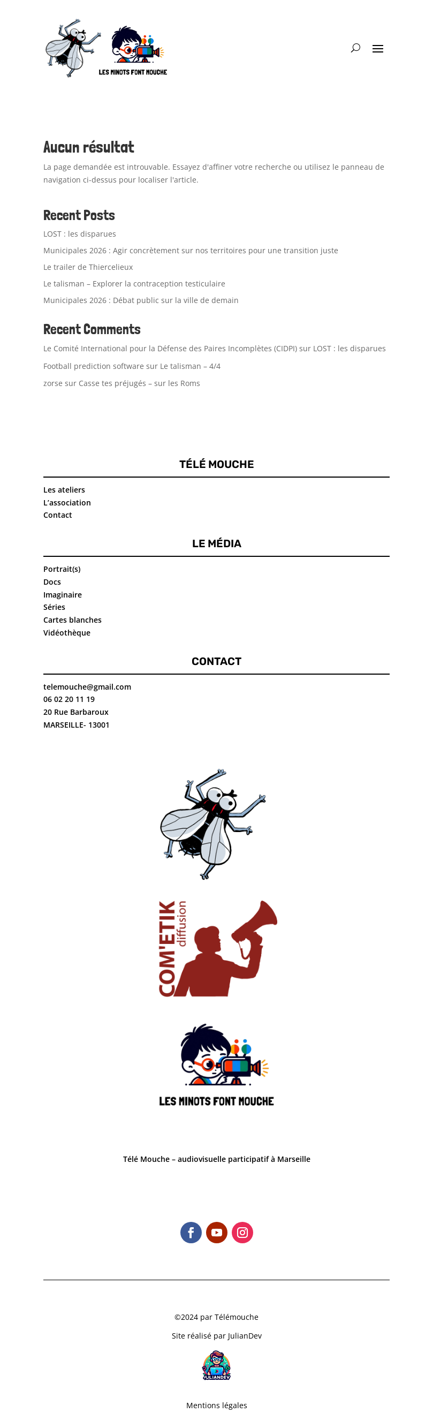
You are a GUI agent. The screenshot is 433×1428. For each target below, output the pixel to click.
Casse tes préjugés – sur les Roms (139, 383)
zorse (53, 383)
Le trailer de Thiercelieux (88, 267)
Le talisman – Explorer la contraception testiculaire (134, 283)
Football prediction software (93, 366)
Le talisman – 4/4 (190, 366)
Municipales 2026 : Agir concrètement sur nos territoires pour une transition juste (190, 250)
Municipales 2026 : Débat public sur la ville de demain (141, 300)
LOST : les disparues (79, 234)
